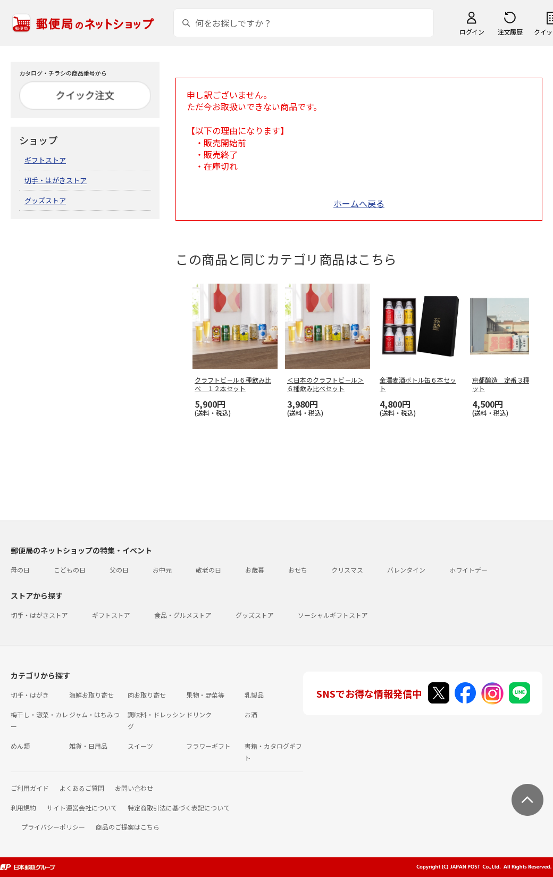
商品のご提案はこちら (128, 826)
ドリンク (199, 714)
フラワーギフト (208, 745)
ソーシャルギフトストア (333, 614)
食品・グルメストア (183, 614)
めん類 (20, 745)
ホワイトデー (468, 569)
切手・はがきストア (55, 180)
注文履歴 (510, 31)
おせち (297, 569)
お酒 (251, 714)
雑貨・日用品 (88, 745)
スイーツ (140, 745)
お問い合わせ (134, 787)
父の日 (119, 569)
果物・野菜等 (205, 694)
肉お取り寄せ (147, 694)
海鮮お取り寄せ (91, 694)
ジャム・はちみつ (94, 714)
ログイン (471, 31)
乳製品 (254, 694)
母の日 (20, 569)
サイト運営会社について (82, 807)
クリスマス (347, 569)
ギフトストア (45, 160)
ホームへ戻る (358, 203)
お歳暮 (254, 569)
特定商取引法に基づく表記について (179, 807)
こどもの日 (70, 569)
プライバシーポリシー (53, 826)
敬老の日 (208, 569)
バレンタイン (406, 569)
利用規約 (23, 807)
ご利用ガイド (30, 787)
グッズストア (45, 200)
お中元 (162, 569)
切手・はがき (30, 694)
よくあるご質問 (82, 787)
